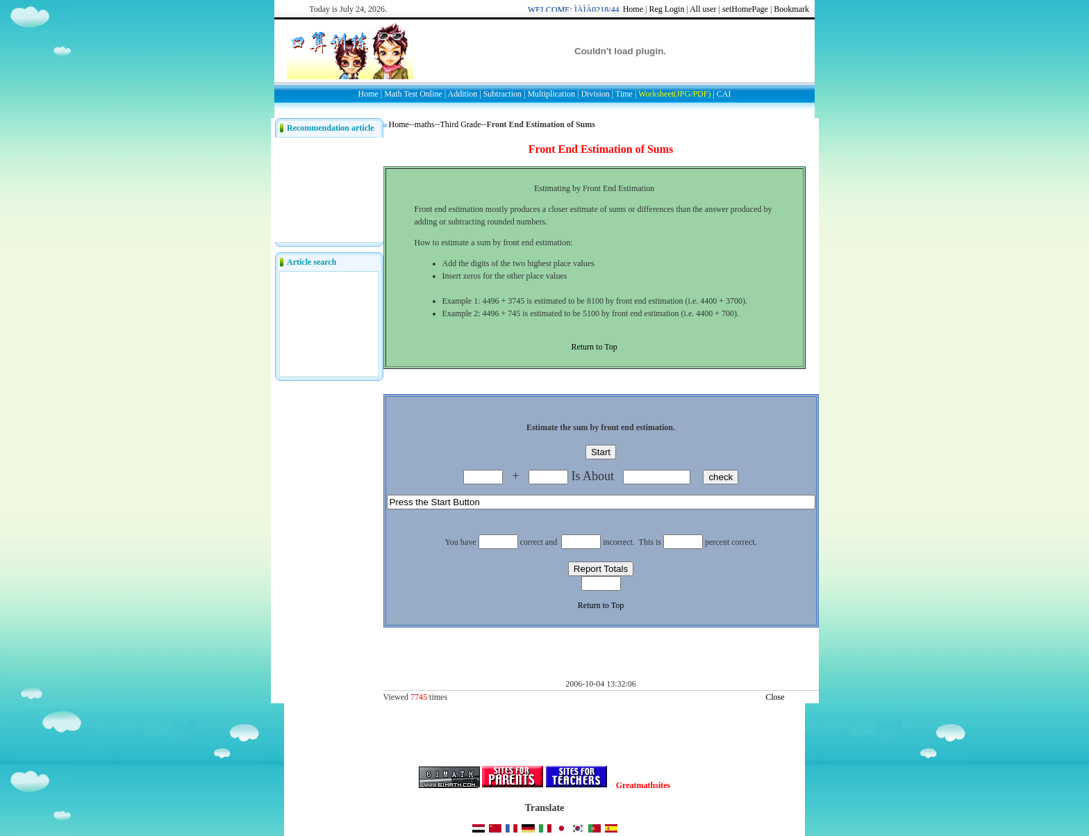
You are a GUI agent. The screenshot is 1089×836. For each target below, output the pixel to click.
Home (633, 9)
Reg (655, 9)
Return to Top (594, 347)
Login (675, 9)
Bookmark (791, 9)
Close (774, 697)
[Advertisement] (545, 161)
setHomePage (745, 9)
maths (425, 124)
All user (703, 9)
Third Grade (460, 124)
